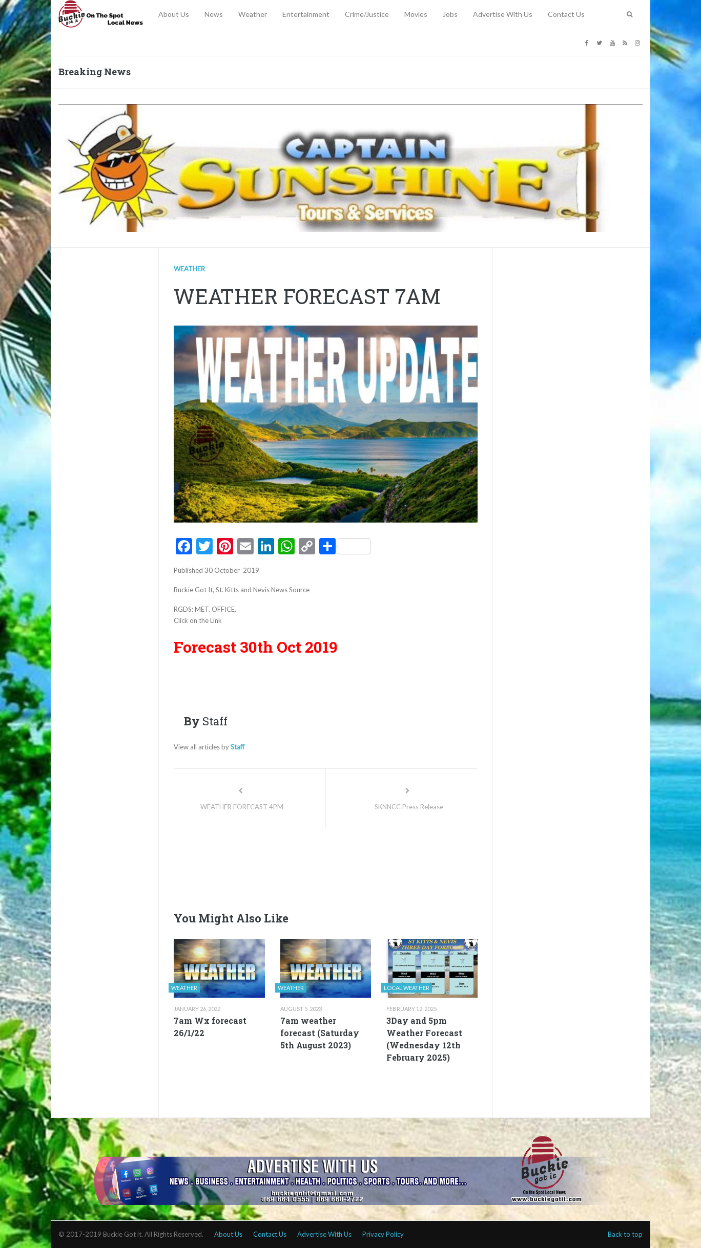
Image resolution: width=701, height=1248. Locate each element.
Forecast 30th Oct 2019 (256, 647)
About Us (173, 14)
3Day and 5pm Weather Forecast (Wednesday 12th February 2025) (424, 1039)
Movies (415, 14)
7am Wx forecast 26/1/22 (210, 1026)
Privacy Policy (383, 1234)
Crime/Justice (367, 14)
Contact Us (566, 14)
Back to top (625, 1234)
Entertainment (305, 14)
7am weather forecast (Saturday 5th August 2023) (319, 1032)
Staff (237, 747)
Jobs (450, 14)
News (213, 14)
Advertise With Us (502, 14)
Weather (252, 14)
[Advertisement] (360, 867)
